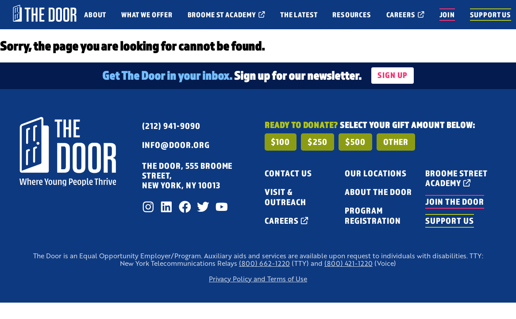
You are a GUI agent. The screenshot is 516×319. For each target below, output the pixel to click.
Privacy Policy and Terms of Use (258, 279)
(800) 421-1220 (348, 263)
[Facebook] (185, 207)
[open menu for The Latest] (299, 14)
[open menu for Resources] (351, 14)
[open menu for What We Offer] (147, 14)
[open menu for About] (95, 14)
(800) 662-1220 (264, 263)
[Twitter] (203, 207)
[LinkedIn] (166, 207)
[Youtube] (222, 207)
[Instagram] (148, 207)
